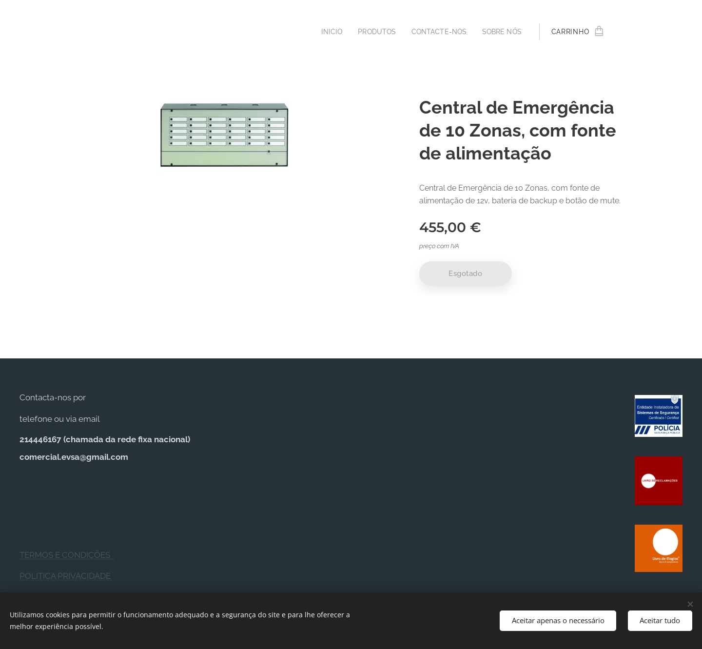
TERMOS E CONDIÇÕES (67, 555)
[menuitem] (324, 32)
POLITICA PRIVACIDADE (66, 576)
